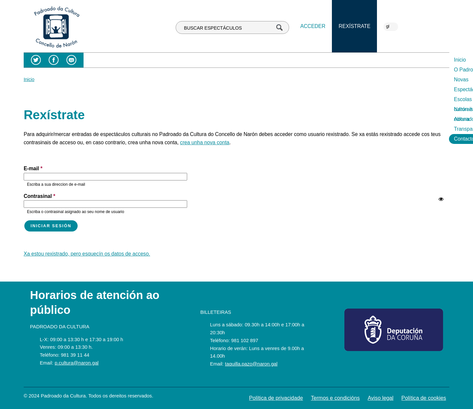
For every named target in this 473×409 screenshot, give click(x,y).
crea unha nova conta (204, 142)
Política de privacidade (276, 398)
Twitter (35, 60)
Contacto (434, 60)
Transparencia (398, 60)
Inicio (137, 60)
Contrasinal (39, 196)
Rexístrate (355, 26)
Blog (71, 60)
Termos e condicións (335, 398)
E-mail (33, 168)
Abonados (360, 60)
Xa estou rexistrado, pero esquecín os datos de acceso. (87, 254)
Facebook (53, 60)
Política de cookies (423, 398)
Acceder (312, 26)
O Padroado (167, 60)
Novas (197, 60)
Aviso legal (380, 398)
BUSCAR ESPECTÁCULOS (213, 28)
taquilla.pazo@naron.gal (251, 364)
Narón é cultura (321, 60)
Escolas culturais (274, 60)
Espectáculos (230, 60)
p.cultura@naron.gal (76, 363)
